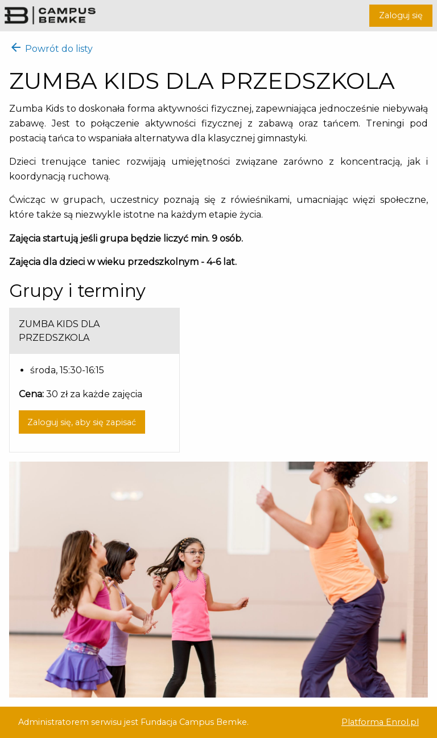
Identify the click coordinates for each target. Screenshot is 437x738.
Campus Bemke (50, 15)
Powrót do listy (51, 48)
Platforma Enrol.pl (380, 722)
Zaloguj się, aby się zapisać (81, 422)
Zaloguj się (401, 15)
